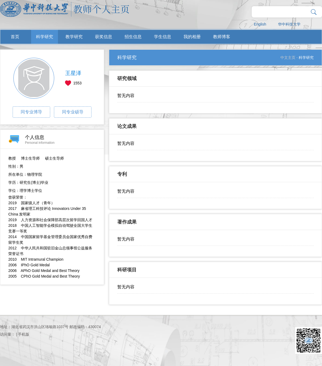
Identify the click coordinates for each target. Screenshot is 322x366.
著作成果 (127, 222)
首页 (15, 36)
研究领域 (127, 78)
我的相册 (192, 36)
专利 (122, 174)
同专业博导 (31, 112)
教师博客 (221, 36)
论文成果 (127, 126)
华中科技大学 (289, 24)
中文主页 (287, 57)
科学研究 (44, 36)
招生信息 (133, 36)
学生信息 (162, 36)
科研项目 (127, 269)
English (260, 24)
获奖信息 (103, 36)
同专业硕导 (72, 112)
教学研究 (74, 36)
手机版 (23, 334)
